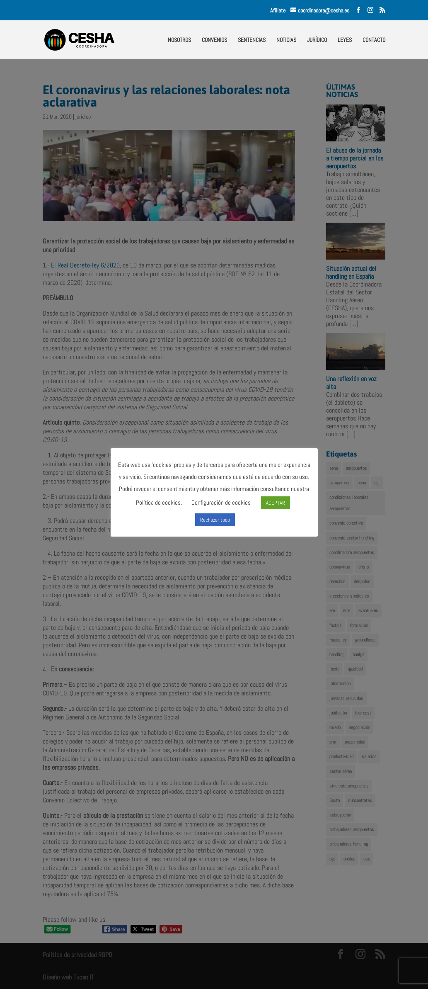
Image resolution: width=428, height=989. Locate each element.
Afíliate (280, 10)
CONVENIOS (214, 40)
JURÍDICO (317, 40)
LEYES (345, 40)
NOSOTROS (179, 40)
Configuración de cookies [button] (221, 502)
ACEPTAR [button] (275, 502)
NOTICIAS (286, 40)
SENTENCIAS (252, 40)
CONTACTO (374, 40)
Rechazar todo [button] (215, 519)
